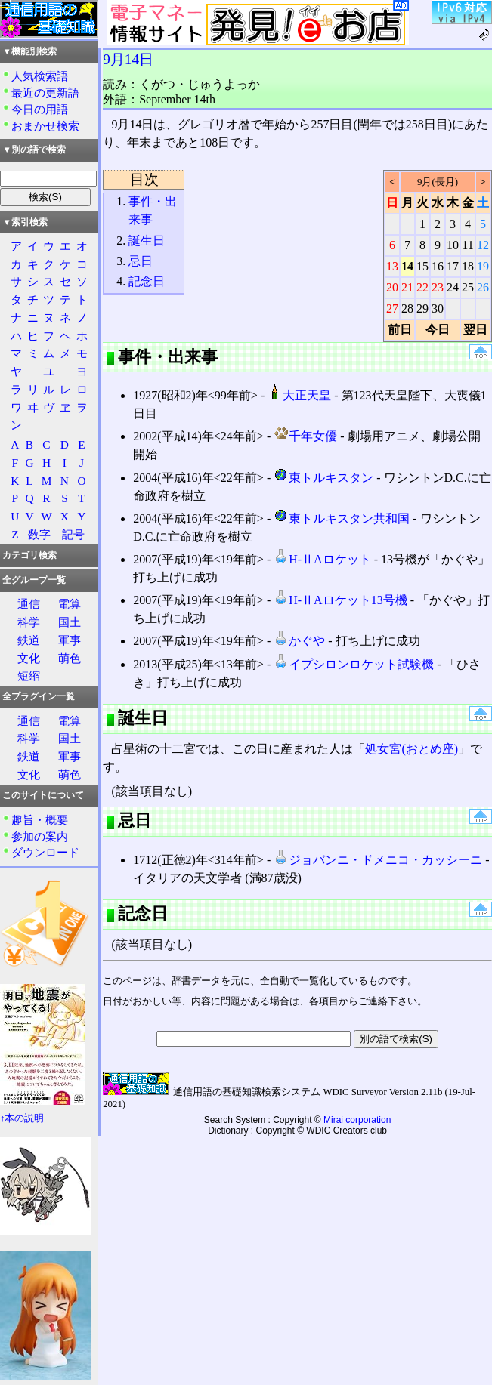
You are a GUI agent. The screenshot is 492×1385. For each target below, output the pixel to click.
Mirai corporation (357, 1120)
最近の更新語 (45, 92)
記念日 (146, 281)
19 (483, 266)
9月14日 (128, 59)
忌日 (140, 260)
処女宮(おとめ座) (411, 748)
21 (407, 287)
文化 (28, 658)
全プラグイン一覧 (38, 696)
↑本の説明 (22, 1118)
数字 (39, 534)
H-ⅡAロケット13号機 (340, 600)
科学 (28, 621)
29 (422, 308)
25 (468, 287)
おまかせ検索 (45, 125)
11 (467, 245)
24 (453, 287)
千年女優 (305, 436)
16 (438, 266)
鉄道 (28, 640)
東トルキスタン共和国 (342, 518)
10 (453, 245)
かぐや (299, 640)
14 (407, 266)
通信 (28, 603)
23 (438, 287)
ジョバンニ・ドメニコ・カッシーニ (378, 859)
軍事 (69, 640)
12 (483, 245)
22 (422, 287)
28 (407, 308)
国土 (69, 621)
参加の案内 (39, 836)
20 (392, 287)
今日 (437, 329)
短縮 (28, 675)
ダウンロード (45, 852)
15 (422, 266)
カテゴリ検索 (29, 555)
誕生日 (146, 240)
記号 (73, 534)
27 (392, 308)
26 (483, 287)
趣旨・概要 (39, 819)
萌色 (69, 658)
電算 (69, 603)
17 (453, 266)
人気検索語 (39, 75)
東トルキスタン (323, 477)
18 (468, 266)
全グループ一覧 (34, 580)
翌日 (475, 329)
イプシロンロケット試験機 (354, 664)
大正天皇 (299, 395)
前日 (400, 329)
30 (438, 308)
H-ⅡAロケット (322, 559)
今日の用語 (39, 109)
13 (392, 266)
